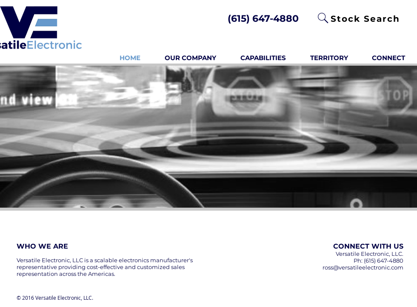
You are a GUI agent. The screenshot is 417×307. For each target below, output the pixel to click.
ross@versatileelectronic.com (363, 267)
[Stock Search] (366, 19)
